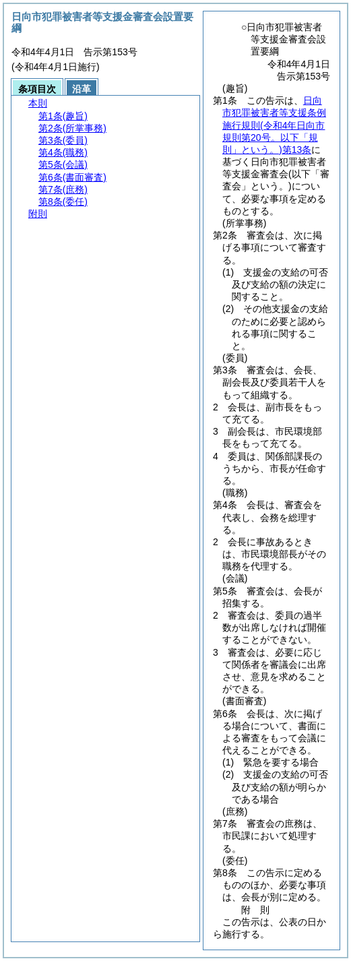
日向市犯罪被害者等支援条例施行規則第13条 (274, 125)
